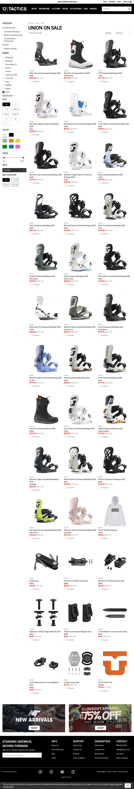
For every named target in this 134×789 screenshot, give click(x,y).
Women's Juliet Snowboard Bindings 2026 (46, 159)
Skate (34, 9)
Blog (53, 754)
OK (128, 786)
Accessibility (101, 772)
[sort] (123, 33)
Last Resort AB (11, 75)
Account (112, 2)
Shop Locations (122, 758)
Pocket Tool (46, 565)
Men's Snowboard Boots (13, 35)
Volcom (8, 71)
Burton (8, 68)
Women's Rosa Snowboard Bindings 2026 (80, 210)
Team (54, 758)
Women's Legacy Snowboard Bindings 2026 (46, 109)
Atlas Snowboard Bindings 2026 (115, 159)
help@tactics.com (123, 750)
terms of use (114, 784)
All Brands (9, 58)
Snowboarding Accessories (9, 40)
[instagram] (40, 772)
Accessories (76, 9)
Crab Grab (9, 78)
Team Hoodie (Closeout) (115, 515)
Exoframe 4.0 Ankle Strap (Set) (80, 565)
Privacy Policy (123, 772)
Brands (93, 9)
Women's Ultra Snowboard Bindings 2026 (80, 312)
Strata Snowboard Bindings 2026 (46, 261)
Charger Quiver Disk (80, 665)
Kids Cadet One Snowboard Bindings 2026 (80, 108)
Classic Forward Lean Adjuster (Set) (80, 616)
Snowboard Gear (8, 28)
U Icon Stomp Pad (115, 667)
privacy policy (8, 787)
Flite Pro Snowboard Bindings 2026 (115, 210)
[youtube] (62, 772)
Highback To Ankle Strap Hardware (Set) (46, 616)
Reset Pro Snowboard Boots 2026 (80, 58)
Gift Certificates (58, 750)
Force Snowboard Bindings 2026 (115, 312)
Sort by (108, 33)
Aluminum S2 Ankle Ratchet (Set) (115, 565)
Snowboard (44, 9)
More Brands (8, 95)
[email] (22, 755)
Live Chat (119, 754)
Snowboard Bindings (12, 32)
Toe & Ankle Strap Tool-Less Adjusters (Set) (46, 668)
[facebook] (73, 772)
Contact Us (77, 750)
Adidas (8, 89)
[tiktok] (51, 772)
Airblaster (9, 61)
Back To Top (67, 777)
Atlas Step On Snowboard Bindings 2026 (46, 58)
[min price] (6, 161)
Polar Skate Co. (11, 64)
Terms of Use (111, 772)
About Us (55, 745)
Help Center (77, 745)
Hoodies (5, 45)
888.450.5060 (121, 745)
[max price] (23, 161)
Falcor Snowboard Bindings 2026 (46, 210)
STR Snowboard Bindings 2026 (115, 58)
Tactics (14, 9)
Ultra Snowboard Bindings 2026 (80, 261)
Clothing (56, 9)
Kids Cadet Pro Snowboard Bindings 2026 (115, 261)
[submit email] (38, 754)
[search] (117, 9)
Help (119, 2)
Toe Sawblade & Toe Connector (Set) (115, 616)
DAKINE (8, 85)
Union (6, 92)
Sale (86, 9)
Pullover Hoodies (10, 49)
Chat (105, 2)
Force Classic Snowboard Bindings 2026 (115, 108)
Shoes (65, 9)
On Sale (14, 170)
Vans (7, 82)
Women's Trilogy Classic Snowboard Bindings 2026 (80, 160)
